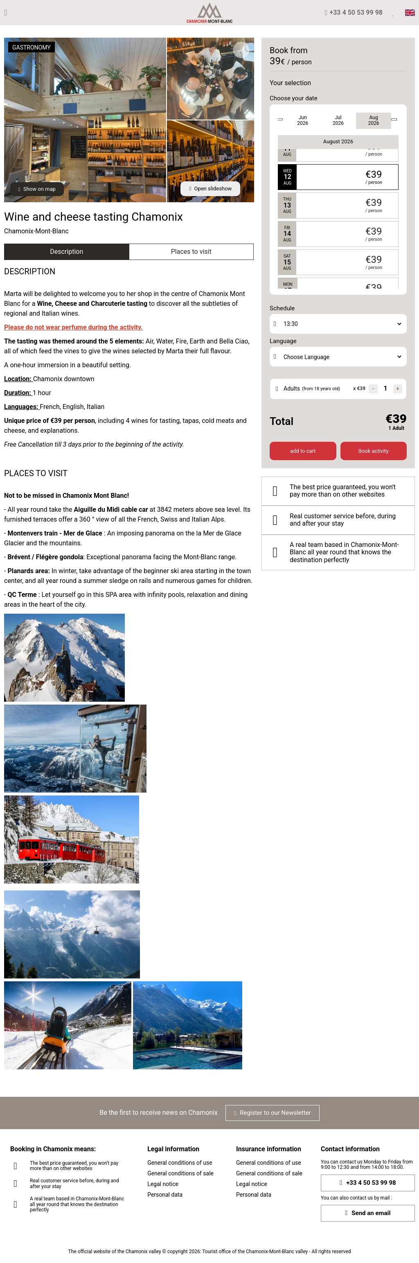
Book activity (373, 451)
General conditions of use (179, 1162)
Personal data (164, 1194)
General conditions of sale (180, 1173)
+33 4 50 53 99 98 (368, 1183)
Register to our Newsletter (272, 1112)
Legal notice (162, 1184)
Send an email (367, 1213)
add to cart (303, 451)
